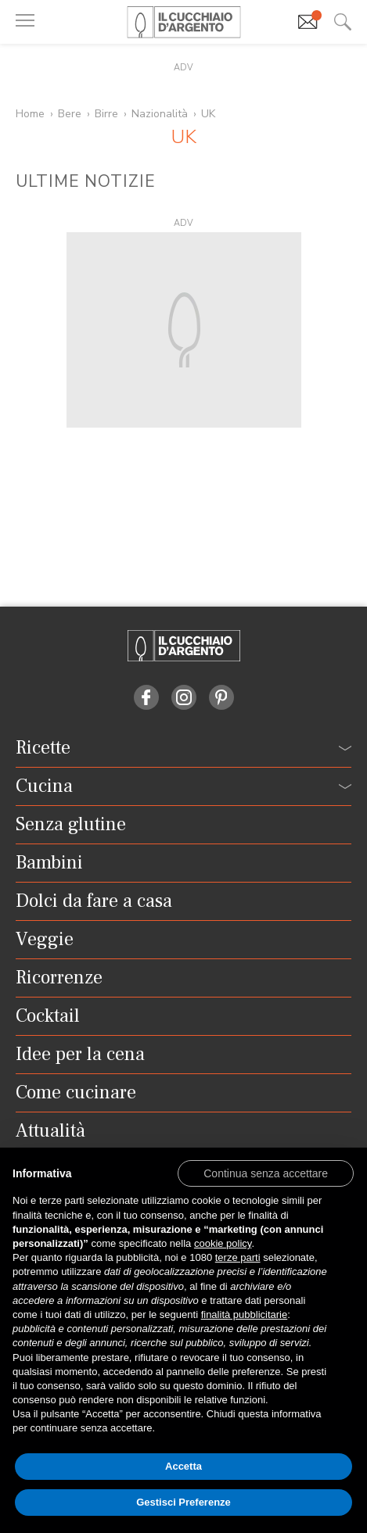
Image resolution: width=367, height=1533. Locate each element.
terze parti (238, 1257)
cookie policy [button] (222, 1243)
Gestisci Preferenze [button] (183, 1502)
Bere (69, 113)
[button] (265, 1172)
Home (30, 113)
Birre (106, 113)
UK (208, 113)
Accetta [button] (183, 1466)
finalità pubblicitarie (244, 1314)
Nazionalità (159, 113)
